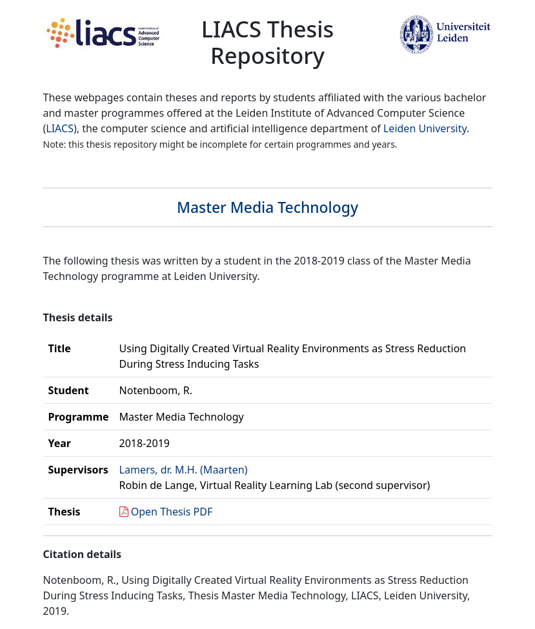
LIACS (60, 128)
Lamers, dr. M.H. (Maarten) (183, 470)
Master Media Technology (267, 207)
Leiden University (425, 128)
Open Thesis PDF (172, 511)
